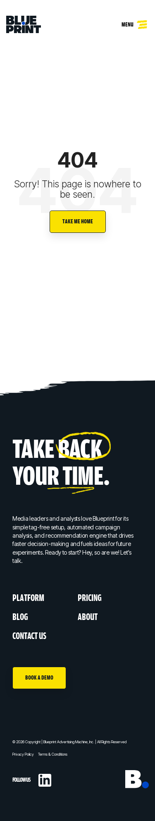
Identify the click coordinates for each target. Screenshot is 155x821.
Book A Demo (39, 677)
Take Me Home (77, 221)
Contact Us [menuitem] (29, 636)
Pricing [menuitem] (90, 598)
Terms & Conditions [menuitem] (52, 754)
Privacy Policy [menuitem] (23, 754)
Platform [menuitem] (28, 598)
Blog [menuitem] (20, 617)
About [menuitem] (88, 617)
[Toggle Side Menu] (143, 22)
